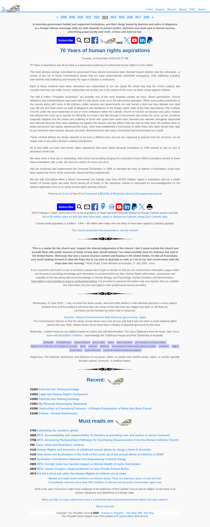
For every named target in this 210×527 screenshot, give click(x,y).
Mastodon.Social (123, 193)
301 (88, 17)
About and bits (105, 506)
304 (113, 17)
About (182, 9)
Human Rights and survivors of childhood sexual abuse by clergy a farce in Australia (94, 449)
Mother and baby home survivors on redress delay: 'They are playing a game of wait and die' (105, 478)
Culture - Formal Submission (58, 413)
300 (80, 17)
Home (201, 9)
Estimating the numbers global (57, 430)
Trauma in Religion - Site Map (119, 513)
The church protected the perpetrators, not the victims (105, 230)
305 (122, 17)
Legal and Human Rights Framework (63, 394)
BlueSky (105, 193)
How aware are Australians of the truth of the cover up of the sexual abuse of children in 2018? (100, 454)
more (152, 263)
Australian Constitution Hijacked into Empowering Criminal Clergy (81, 459)
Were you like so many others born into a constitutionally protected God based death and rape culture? (105, 499)
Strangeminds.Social (149, 193)
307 (138, 17)
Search (160, 9)
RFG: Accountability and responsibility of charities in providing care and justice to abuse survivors (103, 435)
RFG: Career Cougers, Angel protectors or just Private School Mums (83, 468)
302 (97, 17)
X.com (66, 193)
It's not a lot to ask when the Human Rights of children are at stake (81, 473)
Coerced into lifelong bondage (59, 389)
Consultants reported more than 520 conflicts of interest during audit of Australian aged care (105, 482)
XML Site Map (145, 513)
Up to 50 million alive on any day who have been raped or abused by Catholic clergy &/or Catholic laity (105, 216)
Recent (171, 9)
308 (146, 17)
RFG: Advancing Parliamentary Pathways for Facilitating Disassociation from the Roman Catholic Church (108, 440)
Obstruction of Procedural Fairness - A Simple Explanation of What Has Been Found (95, 408)
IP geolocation (125, 516)
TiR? (192, 9)
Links (149, 9)
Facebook (91, 193)
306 (130, 17)
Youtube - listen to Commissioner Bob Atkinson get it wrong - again (105, 317)
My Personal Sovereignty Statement (63, 403)
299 (72, 17)
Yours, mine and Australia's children (59, 444)
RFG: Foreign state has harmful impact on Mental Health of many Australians (88, 464)
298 (64, 17)
